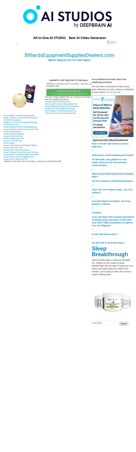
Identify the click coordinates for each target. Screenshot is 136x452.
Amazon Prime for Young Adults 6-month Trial (21, 129)
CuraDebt (96, 212)
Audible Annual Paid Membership (57, 102)
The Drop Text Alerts (11, 125)
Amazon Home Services (13, 141)
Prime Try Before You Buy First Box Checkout (21, 152)
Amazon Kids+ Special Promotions (17, 150)
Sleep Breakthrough (110, 251)
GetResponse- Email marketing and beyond (112, 155)
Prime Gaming (9, 143)
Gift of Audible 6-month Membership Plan (60, 113)
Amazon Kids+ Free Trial (13, 148)
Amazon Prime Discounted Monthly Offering (20, 145)
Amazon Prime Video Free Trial (15, 159)
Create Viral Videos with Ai (104, 234)
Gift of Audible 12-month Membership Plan (61, 104)
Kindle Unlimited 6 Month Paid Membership (20, 127)
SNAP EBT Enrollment (12, 120)
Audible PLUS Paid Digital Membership (60, 109)
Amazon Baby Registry (12, 132)
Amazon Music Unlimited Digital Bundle (18, 157)
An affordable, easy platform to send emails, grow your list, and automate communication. (109, 162)
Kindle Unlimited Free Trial (14, 138)
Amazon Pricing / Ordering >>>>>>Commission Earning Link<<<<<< (68, 92)
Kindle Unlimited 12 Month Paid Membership (21, 118)
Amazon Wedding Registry (14, 134)
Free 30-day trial (113, 92)
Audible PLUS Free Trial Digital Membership (20, 122)
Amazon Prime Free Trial (13, 136)
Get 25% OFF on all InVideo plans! (108, 243)
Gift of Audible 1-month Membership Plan (19, 116)
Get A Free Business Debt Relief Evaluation (112, 181)
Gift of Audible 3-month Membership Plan (60, 111)
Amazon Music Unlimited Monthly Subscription (21, 155)
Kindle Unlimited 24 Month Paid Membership (62, 106)
